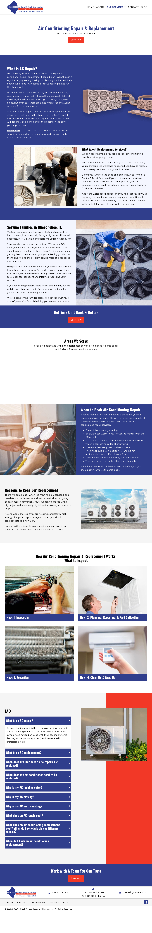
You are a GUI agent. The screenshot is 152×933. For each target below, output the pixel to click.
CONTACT (54, 902)
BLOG (66, 902)
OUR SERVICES (37, 902)
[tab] (38, 721)
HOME (10, 902)
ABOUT (21, 902)
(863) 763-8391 (60, 892)
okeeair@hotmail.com (135, 892)
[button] (146, 902)
